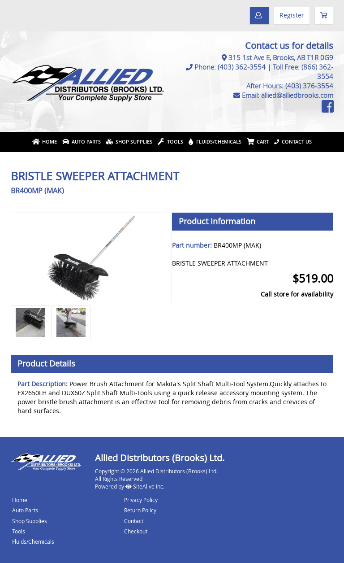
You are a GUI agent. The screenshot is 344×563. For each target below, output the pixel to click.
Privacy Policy (141, 499)
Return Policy (140, 510)
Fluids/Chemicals (215, 141)
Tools (170, 141)
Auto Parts (81, 141)
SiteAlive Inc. (144, 486)
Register (292, 15)
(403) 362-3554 (242, 66)
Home (44, 141)
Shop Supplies (129, 141)
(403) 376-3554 (309, 85)
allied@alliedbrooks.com (297, 95)
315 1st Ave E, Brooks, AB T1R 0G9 (280, 57)
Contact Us (293, 141)
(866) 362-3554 (317, 71)
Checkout (135, 531)
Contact (133, 520)
